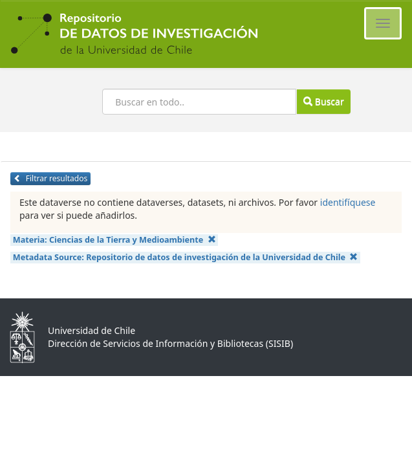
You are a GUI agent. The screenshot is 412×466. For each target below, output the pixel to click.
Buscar (323, 101)
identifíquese (348, 202)
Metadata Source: (185, 257)
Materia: (114, 239)
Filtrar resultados (50, 178)
